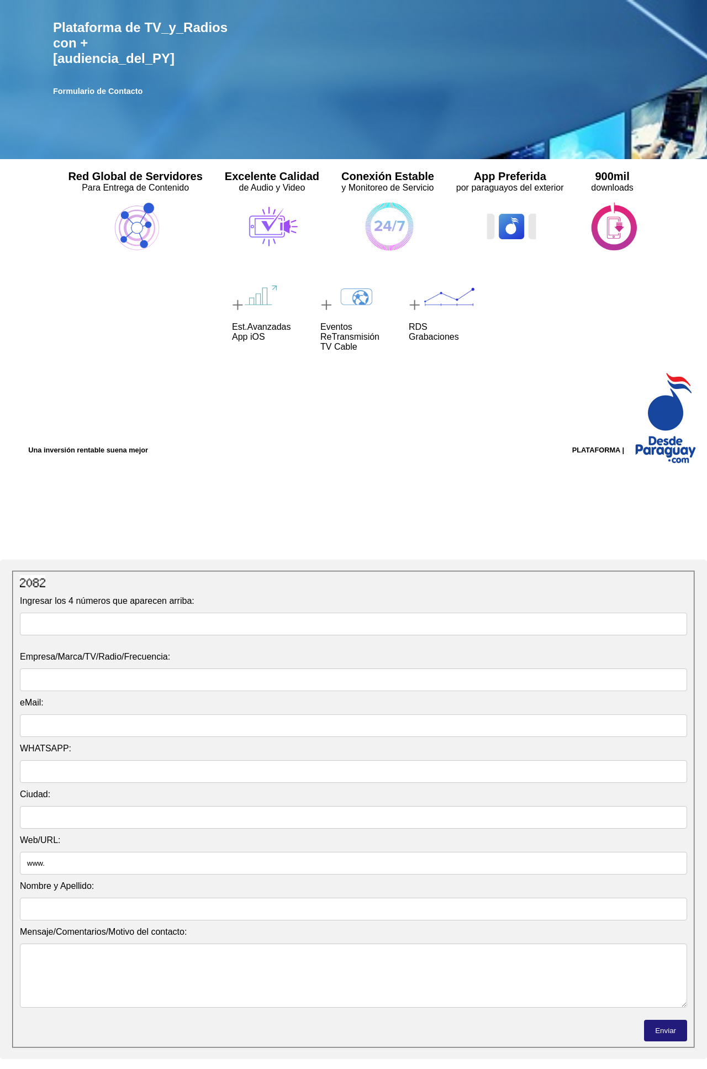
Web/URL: (40, 840)
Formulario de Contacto (98, 91)
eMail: (32, 702)
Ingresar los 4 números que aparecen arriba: (107, 600)
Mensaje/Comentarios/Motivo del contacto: (103, 931)
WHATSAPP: (45, 748)
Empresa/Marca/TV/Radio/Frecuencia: (95, 656)
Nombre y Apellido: (57, 886)
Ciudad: (35, 794)
